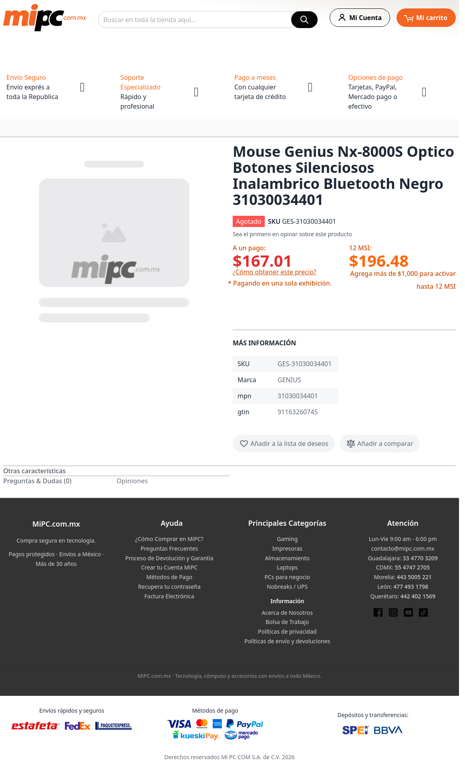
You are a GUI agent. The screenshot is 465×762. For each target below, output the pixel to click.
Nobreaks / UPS (287, 586)
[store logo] (44, 17)
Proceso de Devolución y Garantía (169, 558)
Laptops (287, 567)
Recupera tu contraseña (169, 586)
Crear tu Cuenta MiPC (169, 567)
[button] (114, 240)
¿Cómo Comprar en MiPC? (169, 539)
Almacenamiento (287, 558)
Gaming (287, 539)
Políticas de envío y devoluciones (287, 641)
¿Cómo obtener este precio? (274, 272)
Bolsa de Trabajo (287, 622)
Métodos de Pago (169, 577)
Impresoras (287, 548)
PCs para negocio (287, 577)
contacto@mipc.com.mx (403, 548)
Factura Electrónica (169, 596)
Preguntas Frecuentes (169, 548)
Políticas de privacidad (287, 631)
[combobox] (208, 19)
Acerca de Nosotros (287, 612)
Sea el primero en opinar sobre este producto (292, 234)
